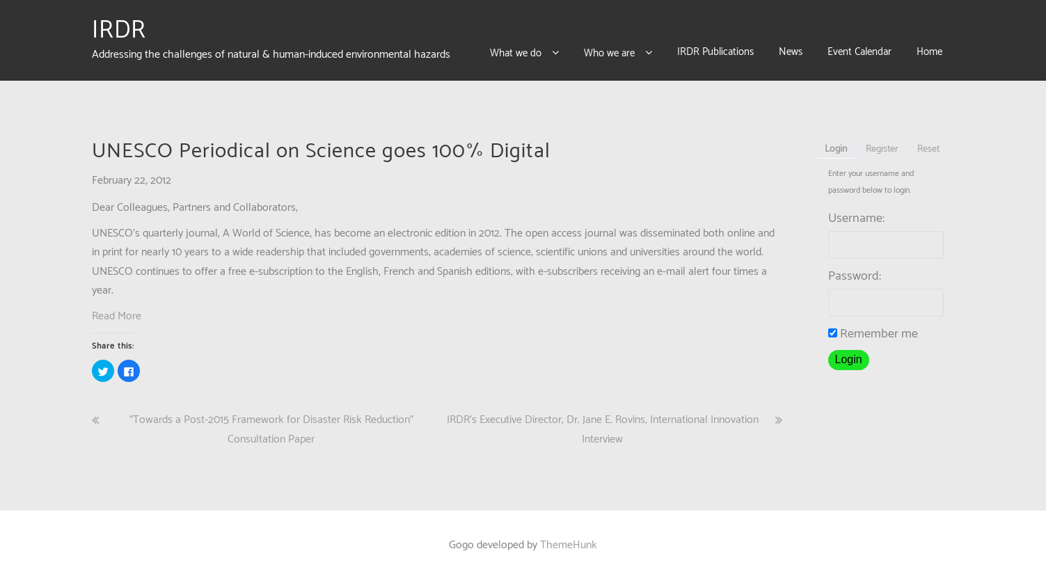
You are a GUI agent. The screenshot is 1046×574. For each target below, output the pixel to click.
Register (882, 143)
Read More (116, 310)
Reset (928, 143)
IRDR (119, 27)
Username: (856, 212)
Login (836, 143)
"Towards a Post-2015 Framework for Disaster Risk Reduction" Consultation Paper (271, 423)
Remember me (873, 327)
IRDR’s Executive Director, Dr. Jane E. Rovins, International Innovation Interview (603, 423)
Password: (854, 270)
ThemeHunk (568, 538)
